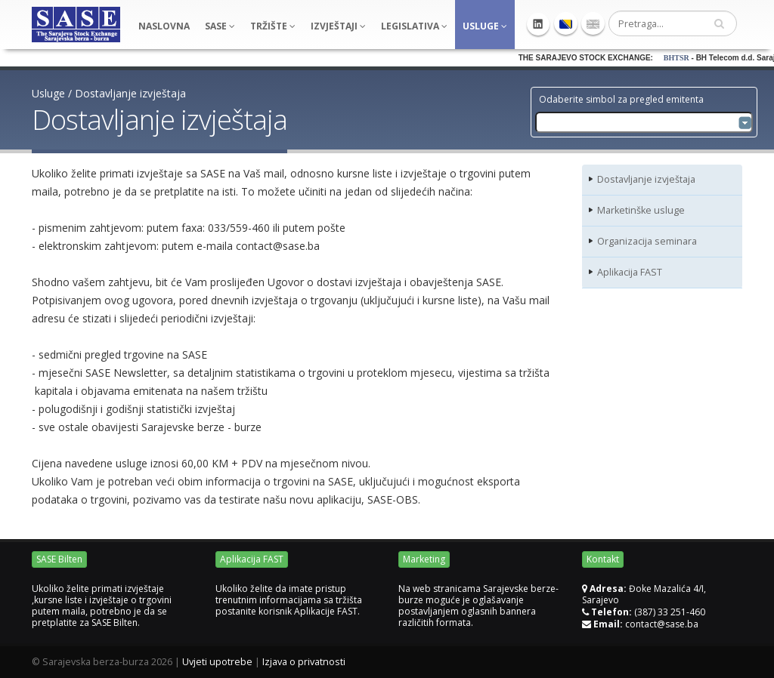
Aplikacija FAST (629, 272)
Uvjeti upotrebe (217, 661)
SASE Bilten (59, 559)
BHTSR (689, 58)
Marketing (424, 559)
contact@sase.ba (661, 624)
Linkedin (538, 24)
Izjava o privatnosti (303, 661)
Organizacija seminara (647, 241)
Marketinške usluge (641, 210)
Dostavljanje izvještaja (130, 93)
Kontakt (603, 559)
